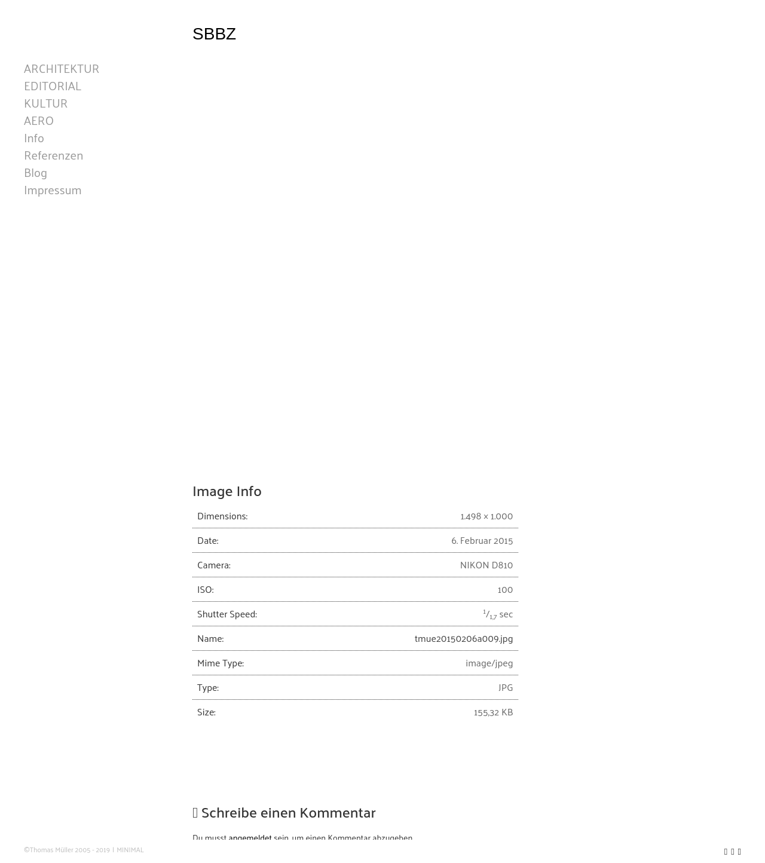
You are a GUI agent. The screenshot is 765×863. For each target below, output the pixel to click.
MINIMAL (130, 849)
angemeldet (250, 837)
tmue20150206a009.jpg (464, 638)
